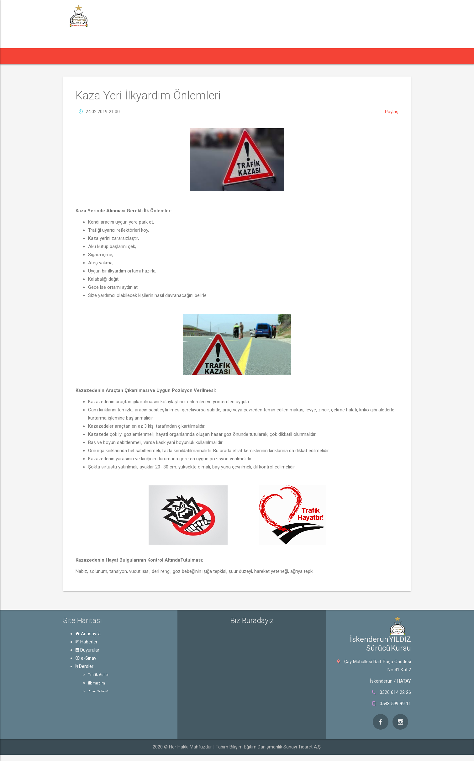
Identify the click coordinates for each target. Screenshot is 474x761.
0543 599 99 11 (395, 703)
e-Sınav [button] (176, 56)
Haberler (86, 642)
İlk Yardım (96, 683)
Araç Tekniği (98, 692)
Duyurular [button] (143, 56)
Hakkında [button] (279, 56)
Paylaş (391, 111)
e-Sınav (86, 658)
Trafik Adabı (98, 675)
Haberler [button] (105, 56)
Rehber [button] (242, 56)
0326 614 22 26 (395, 692)
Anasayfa (88, 634)
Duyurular (87, 650)
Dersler (84, 666)
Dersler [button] (208, 56)
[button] (75, 56)
